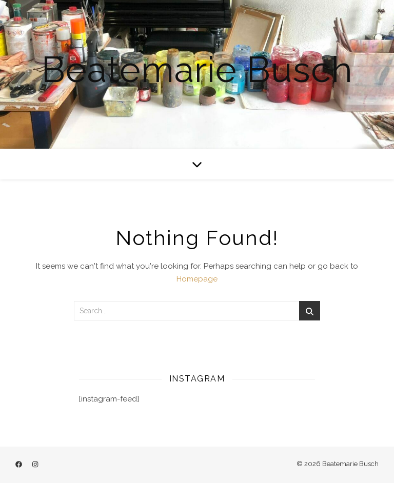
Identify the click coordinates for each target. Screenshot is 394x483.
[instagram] (35, 465)
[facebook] (19, 465)
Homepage (197, 279)
